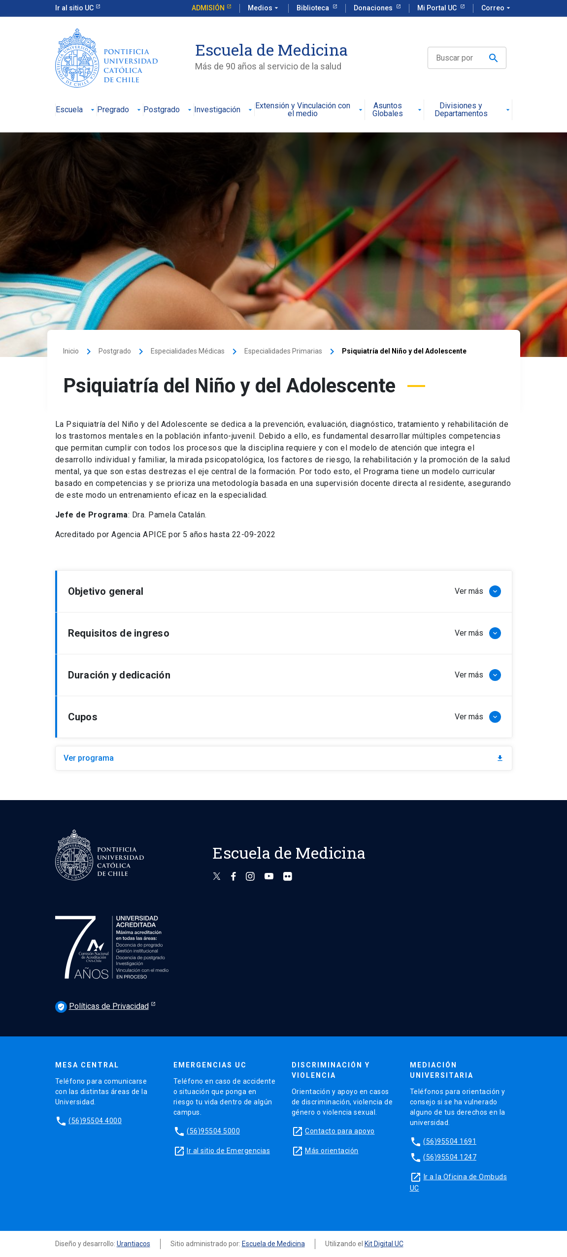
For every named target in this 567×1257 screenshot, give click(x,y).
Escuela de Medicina (273, 1244)
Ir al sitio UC (74, 8)
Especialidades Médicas (188, 351)
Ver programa (284, 758)
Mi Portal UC (437, 8)
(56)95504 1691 (449, 1141)
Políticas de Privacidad (102, 1007)
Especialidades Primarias (283, 351)
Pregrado (120, 110)
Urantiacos (133, 1244)
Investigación (224, 110)
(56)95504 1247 (449, 1157)
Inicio (71, 351)
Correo (496, 8)
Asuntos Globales (398, 110)
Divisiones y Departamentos (473, 110)
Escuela (76, 110)
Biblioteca (314, 8)
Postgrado (168, 110)
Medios (264, 8)
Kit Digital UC (384, 1244)
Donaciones (374, 8)
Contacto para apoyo (340, 1131)
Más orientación (332, 1151)
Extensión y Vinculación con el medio (310, 110)
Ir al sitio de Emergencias (228, 1151)
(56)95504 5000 (213, 1131)
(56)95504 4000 (95, 1121)
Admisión (208, 8)
